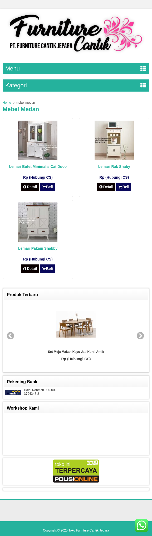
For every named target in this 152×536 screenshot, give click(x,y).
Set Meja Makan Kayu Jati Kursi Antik (76, 352)
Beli (47, 187)
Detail (30, 187)
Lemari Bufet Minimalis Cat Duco (38, 166)
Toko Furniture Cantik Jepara (88, 530)
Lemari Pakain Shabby (37, 248)
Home (7, 103)
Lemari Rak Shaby (114, 166)
